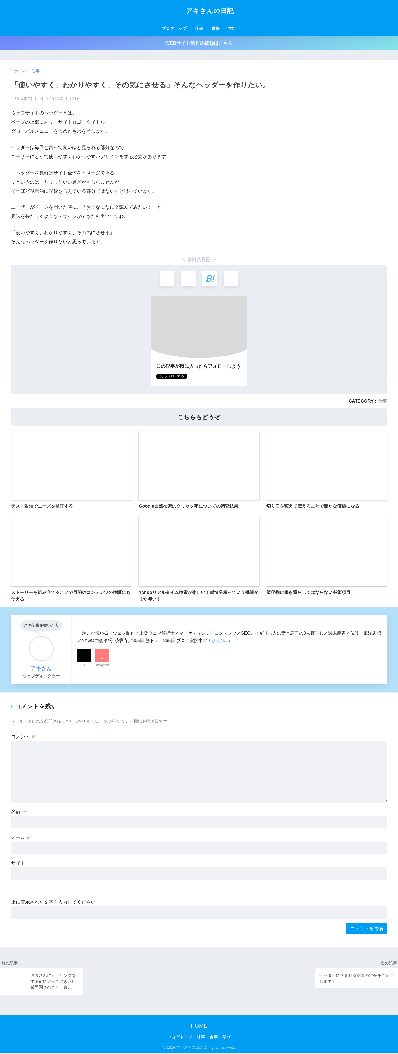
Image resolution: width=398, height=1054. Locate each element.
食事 (215, 28)
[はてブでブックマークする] (210, 278)
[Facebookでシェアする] (188, 278)
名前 (19, 812)
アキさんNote (216, 641)
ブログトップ (174, 28)
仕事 (199, 28)
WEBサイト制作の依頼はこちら (199, 43)
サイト (18, 863)
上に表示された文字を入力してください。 (55, 902)
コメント (23, 737)
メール (21, 838)
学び (232, 28)
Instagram (102, 665)
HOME (199, 1026)
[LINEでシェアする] (232, 278)
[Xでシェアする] (166, 278)
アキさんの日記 (199, 10)
